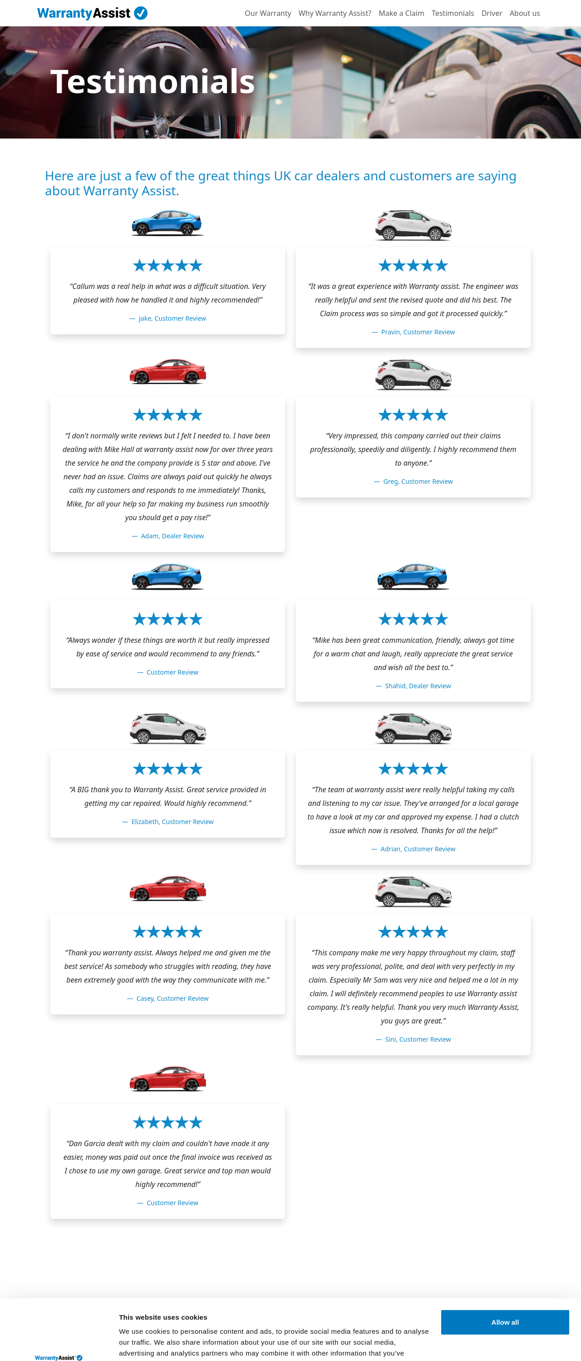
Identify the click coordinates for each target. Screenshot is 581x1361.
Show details (140, 1343)
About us (525, 13)
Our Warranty (268, 13)
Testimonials (453, 13)
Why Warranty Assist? (335, 13)
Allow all (505, 1265)
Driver (492, 13)
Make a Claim (401, 13)
